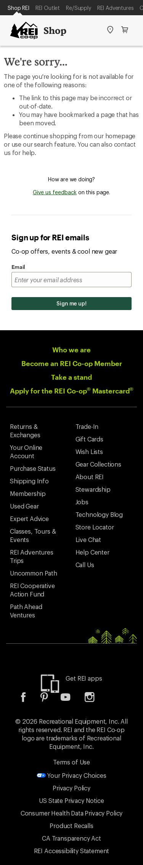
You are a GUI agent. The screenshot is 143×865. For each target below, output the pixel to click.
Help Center (92, 552)
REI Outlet (47, 8)
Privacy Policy (71, 787)
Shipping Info (29, 480)
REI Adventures (115, 8)
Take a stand (71, 377)
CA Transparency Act (71, 838)
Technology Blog (99, 514)
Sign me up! (71, 303)
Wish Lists (89, 451)
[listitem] (29, 699)
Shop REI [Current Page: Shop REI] (18, 8)
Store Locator (95, 527)
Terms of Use (71, 762)
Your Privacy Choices (71, 775)
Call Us (85, 564)
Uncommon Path (33, 573)
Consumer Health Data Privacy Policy (71, 813)
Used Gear (24, 506)
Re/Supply (78, 8)
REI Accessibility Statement (71, 850)
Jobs (82, 501)
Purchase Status (33, 468)
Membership (27, 493)
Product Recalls (71, 825)
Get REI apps (84, 678)
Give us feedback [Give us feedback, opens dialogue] (55, 192)
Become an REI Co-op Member (71, 363)
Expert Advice (29, 518)
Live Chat (88, 539)
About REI (90, 476)
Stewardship (93, 489)
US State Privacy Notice (71, 800)
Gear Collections (98, 464)
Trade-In (87, 426)
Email (18, 267)
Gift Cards (89, 439)
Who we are (71, 349)
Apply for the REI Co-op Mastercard (71, 391)
